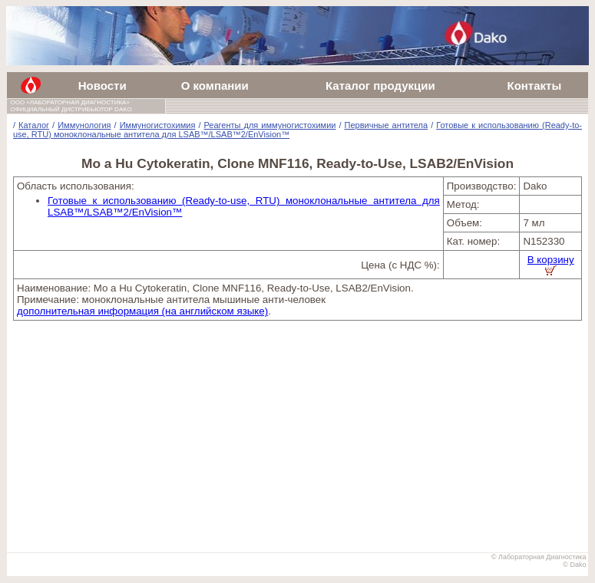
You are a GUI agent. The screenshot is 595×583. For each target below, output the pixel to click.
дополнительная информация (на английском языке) (142, 311)
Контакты (534, 85)
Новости (102, 85)
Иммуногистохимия (158, 125)
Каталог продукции (380, 85)
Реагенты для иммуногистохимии (269, 125)
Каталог (33, 125)
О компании (215, 85)
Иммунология (84, 125)
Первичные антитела (386, 125)
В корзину (550, 264)
